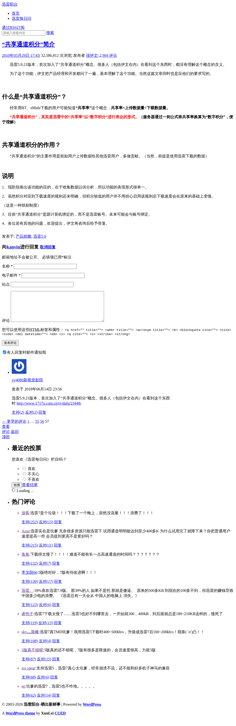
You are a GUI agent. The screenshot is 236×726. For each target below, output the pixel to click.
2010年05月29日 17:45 (20, 55)
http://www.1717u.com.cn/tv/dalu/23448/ (49, 410)
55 (37, 428)
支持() (18, 419)
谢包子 (27, 620)
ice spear (28, 675)
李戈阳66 (29, 579)
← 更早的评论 (14, 428)
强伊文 (92, 55)
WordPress (92, 711)
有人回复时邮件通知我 (26, 359)
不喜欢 (33, 486)
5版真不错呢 (32, 657)
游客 (25, 519)
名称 (7, 266)
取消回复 (48, 247)
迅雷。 (27, 597)
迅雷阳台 (10, 4)
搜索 (50, 33)
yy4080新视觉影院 (27, 387)
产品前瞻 (23, 236)
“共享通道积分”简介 (28, 44)
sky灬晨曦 (30, 638)
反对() (31, 419)
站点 (6, 284)
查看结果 (30, 491)
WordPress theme (20, 720)
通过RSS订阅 (13, 27)
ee (23, 693)
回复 (58, 529)
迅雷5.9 (39, 236)
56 (42, 428)
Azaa (26, 538)
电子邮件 (11, 275)
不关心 (33, 481)
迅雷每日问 (21, 18)
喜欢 (31, 475)
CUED (60, 720)
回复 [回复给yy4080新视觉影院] (42, 419)
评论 (108, 55)
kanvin (13, 246)
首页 (16, 13)
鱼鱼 (25, 561)
